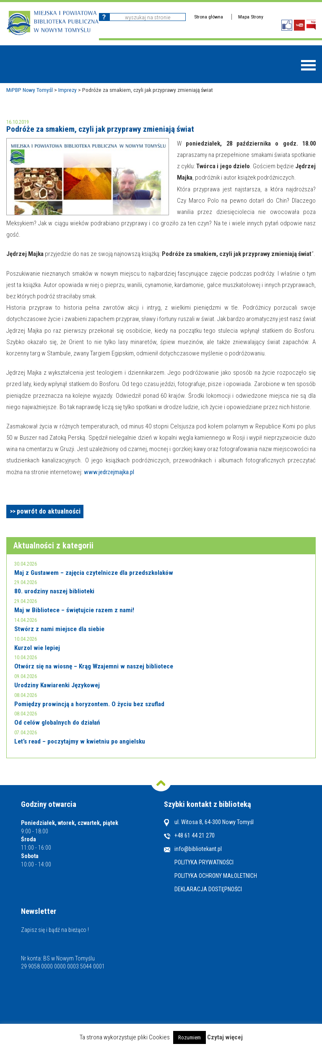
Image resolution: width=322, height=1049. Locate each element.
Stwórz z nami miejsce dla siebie (59, 629)
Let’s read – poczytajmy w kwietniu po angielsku (79, 741)
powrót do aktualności (48, 511)
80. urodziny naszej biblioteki (54, 591)
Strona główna (208, 17)
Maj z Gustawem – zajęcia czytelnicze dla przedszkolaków (93, 573)
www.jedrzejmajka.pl (109, 472)
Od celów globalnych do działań (57, 722)
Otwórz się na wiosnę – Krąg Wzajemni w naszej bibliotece (93, 666)
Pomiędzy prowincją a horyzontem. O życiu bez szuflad (89, 704)
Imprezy (67, 89)
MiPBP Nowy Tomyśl (29, 89)
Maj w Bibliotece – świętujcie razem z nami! (74, 610)
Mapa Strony (250, 17)
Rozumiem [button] (189, 1037)
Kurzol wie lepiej (37, 648)
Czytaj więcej (225, 1037)
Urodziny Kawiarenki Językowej (57, 685)
